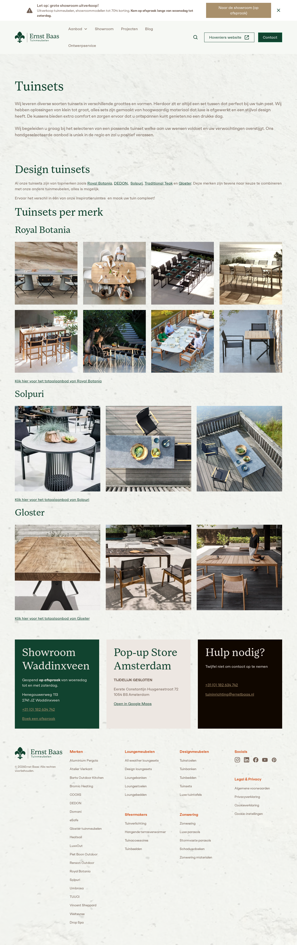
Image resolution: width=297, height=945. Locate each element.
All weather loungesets (142, 760)
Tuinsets (186, 786)
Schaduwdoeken (192, 849)
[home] (37, 37)
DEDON (75, 803)
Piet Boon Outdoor (84, 854)
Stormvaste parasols (195, 840)
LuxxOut (76, 846)
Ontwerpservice (82, 45)
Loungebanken (136, 778)
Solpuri (136, 183)
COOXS (75, 794)
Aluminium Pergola (84, 760)
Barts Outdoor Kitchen (87, 778)
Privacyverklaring (247, 797)
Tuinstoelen (188, 760)
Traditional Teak (159, 183)
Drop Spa (77, 922)
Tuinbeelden (133, 849)
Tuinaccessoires (136, 840)
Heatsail (76, 837)
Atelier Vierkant (81, 769)
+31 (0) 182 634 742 (38, 709)
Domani (75, 811)
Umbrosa (77, 888)
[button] (78, 29)
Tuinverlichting (135, 823)
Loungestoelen (136, 786)
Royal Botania (99, 183)
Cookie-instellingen (249, 814)
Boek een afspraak (38, 718)
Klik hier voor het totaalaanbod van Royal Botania (58, 381)
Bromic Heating (81, 786)
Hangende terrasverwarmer (145, 832)
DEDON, (121, 183)
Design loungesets (138, 769)
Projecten (129, 29)
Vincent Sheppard (83, 905)
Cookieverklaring (247, 805)
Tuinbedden (188, 778)
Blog (149, 29)
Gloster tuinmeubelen (86, 828)
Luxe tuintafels (191, 794)
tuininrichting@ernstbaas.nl (229, 694)
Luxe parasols (190, 832)
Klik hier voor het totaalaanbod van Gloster (52, 618)
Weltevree (77, 914)
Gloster (185, 183)
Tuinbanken (188, 769)
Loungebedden (136, 794)
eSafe (74, 820)
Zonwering (187, 823)
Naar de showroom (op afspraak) (239, 10)
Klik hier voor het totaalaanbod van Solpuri (52, 500)
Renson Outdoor (82, 863)
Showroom (104, 29)
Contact (270, 37)
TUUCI (75, 897)
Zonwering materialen (196, 857)
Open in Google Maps (133, 704)
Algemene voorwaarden (252, 788)
